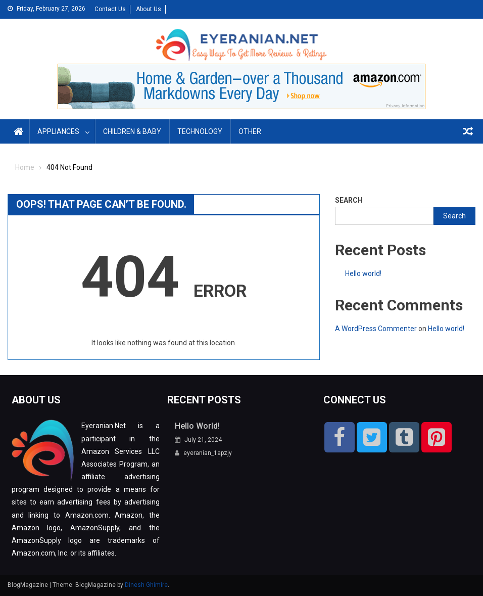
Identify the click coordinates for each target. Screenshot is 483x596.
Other (249, 131)
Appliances (58, 131)
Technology (199, 131)
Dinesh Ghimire (146, 584)
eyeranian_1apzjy (207, 452)
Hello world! (363, 273)
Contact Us (110, 9)
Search (349, 200)
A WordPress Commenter (376, 329)
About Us (148, 9)
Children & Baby (132, 131)
